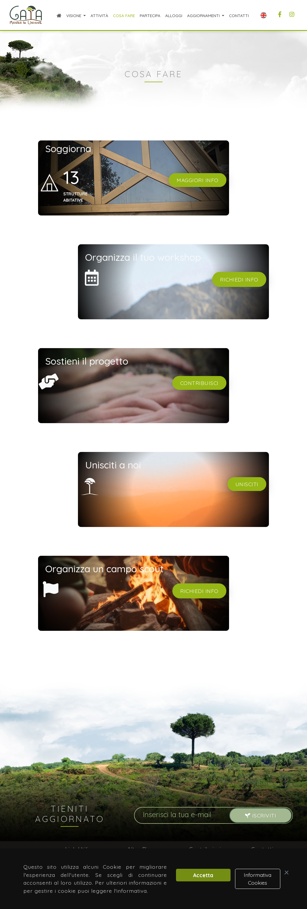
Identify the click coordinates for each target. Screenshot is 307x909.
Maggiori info (198, 180)
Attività (99, 15)
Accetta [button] (203, 875)
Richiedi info (239, 279)
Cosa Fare (124, 15)
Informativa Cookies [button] (257, 878)
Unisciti (246, 484)
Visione (74, 15)
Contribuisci (199, 383)
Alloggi (173, 15)
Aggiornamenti (204, 15)
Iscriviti (260, 815)
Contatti (239, 15)
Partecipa (150, 15)
